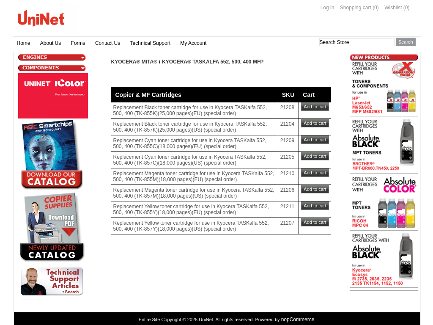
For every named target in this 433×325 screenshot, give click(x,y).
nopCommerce (298, 319)
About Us (50, 43)
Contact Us (107, 43)
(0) (376, 8)
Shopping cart (355, 8)
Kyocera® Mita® (134, 62)
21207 (287, 223)
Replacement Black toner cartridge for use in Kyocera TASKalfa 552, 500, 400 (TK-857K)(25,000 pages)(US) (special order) (190, 127)
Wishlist (393, 8)
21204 (287, 124)
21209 (287, 140)
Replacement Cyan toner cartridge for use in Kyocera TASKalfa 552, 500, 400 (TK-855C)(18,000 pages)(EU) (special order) (189, 143)
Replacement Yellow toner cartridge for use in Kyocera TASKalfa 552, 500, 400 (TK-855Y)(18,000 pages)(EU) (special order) (191, 209)
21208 (287, 107)
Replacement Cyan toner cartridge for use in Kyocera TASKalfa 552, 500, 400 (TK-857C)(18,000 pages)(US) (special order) (189, 160)
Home (23, 43)
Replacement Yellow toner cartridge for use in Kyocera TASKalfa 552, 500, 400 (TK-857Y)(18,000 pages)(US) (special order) (191, 226)
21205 (287, 157)
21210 (287, 173)
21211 (287, 206)
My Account (193, 43)
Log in (327, 8)
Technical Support (150, 43)
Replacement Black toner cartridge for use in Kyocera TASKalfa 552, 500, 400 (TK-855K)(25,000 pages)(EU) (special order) (190, 110)
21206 (287, 190)
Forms (78, 43)
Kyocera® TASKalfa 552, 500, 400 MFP (212, 62)
